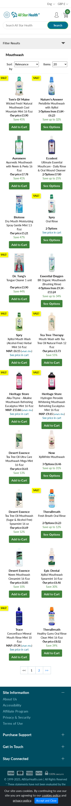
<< (24, 670)
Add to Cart (19, 127)
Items (47, 64)
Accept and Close (46, 800)
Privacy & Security (16, 717)
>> (46, 670)
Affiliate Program (15, 711)
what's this (26, 351)
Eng (49, 4)
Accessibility (12, 705)
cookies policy (51, 795)
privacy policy (22, 800)
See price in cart (51, 232)
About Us (10, 699)
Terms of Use (13, 723)
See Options (51, 127)
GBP (61, 4)
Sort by (9, 66)
